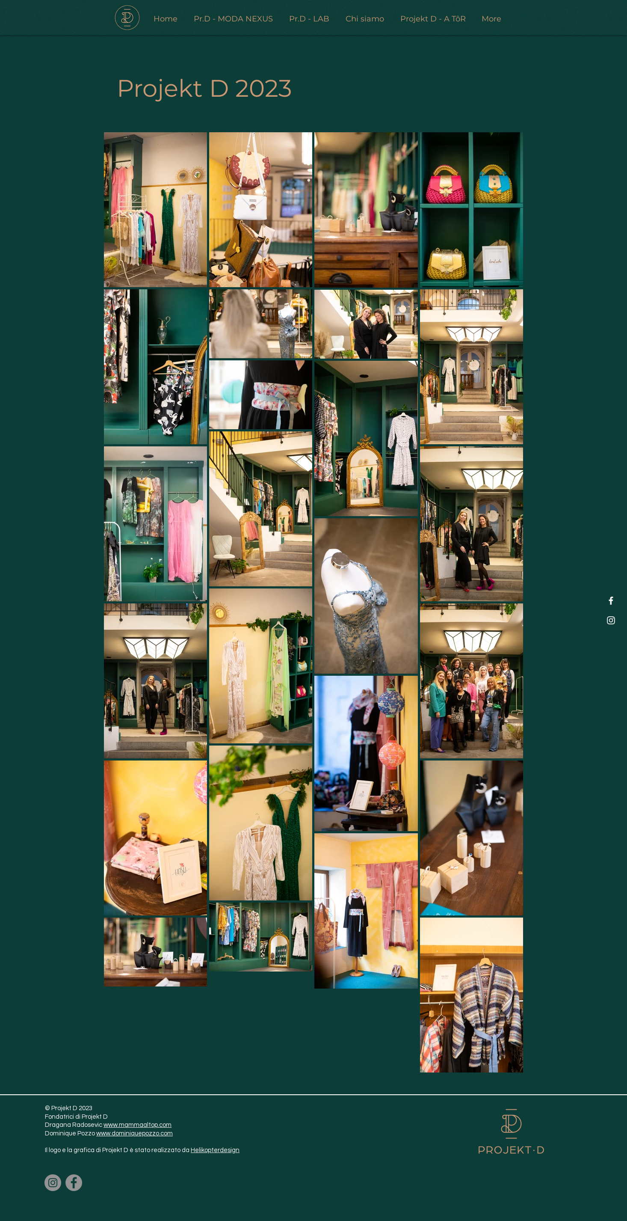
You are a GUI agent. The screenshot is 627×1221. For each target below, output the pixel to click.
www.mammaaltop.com (138, 1125)
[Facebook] (611, 600)
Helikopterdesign (215, 1150)
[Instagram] (611, 620)
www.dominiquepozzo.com (134, 1133)
